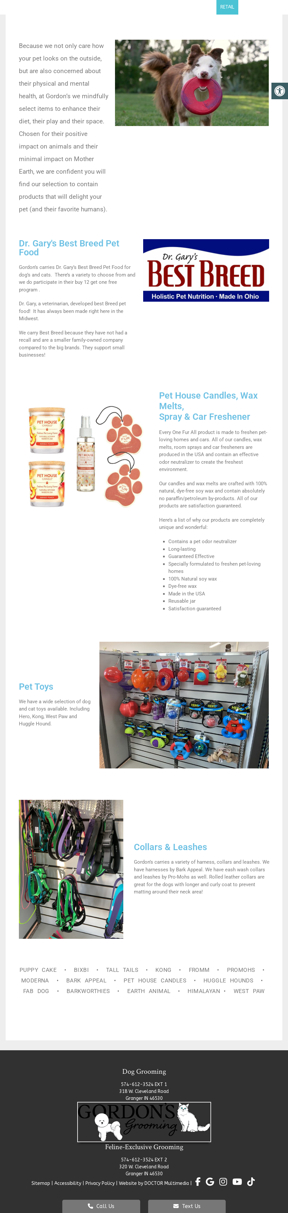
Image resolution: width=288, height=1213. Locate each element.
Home (30, 7)
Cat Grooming (145, 7)
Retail (227, 7)
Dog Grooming (95, 7)
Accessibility (67, 1183)
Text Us (187, 1206)
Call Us (101, 1206)
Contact (254, 7)
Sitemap (40, 1183)
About (53, 7)
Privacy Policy (101, 1183)
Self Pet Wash (194, 7)
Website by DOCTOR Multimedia (154, 1183)
